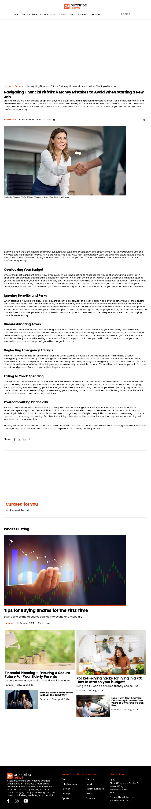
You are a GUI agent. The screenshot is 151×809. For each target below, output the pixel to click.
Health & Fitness (79, 14)
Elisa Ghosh (10, 119)
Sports (65, 798)
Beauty (26, 14)
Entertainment (40, 14)
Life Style (95, 14)
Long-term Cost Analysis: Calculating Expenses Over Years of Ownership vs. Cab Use (127, 702)
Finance (19, 86)
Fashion (63, 14)
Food (53, 14)
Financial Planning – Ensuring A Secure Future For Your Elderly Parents (37, 675)
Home (7, 86)
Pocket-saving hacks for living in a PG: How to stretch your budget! (109, 680)
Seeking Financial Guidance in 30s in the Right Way (56, 694)
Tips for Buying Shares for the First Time (46, 610)
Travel (89, 793)
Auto (17, 14)
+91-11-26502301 (121, 800)
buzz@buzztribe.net (123, 797)
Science (90, 798)
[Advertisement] (75, 52)
